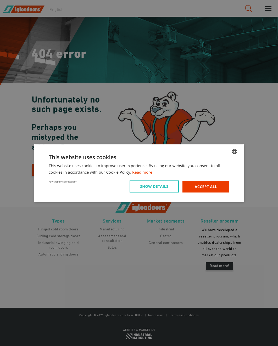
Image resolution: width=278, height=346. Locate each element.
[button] (155, 186)
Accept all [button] (206, 186)
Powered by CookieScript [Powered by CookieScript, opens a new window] (63, 181)
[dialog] (139, 173)
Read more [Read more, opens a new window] (142, 172)
